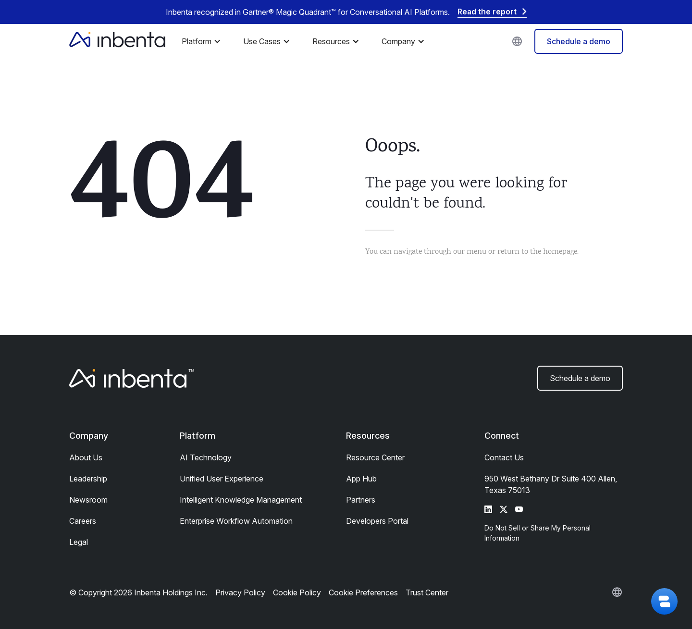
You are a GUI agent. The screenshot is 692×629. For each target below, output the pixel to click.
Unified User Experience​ (221, 478)
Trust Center (427, 592)
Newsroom (88, 500)
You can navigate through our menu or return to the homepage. (472, 252)
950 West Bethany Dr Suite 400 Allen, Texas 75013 (550, 484)
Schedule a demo (578, 41)
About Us (85, 457)
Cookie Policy (297, 592)
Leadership (88, 478)
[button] (204, 41)
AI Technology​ (206, 457)
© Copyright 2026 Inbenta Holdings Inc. (138, 592)
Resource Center (375, 457)
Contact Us (504, 457)
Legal (78, 542)
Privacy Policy (240, 592)
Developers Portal (377, 521)
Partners (360, 500)
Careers (82, 521)
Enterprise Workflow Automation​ (236, 521)
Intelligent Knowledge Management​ (241, 500)
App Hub (361, 478)
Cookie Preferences (363, 592)
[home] (117, 41)
